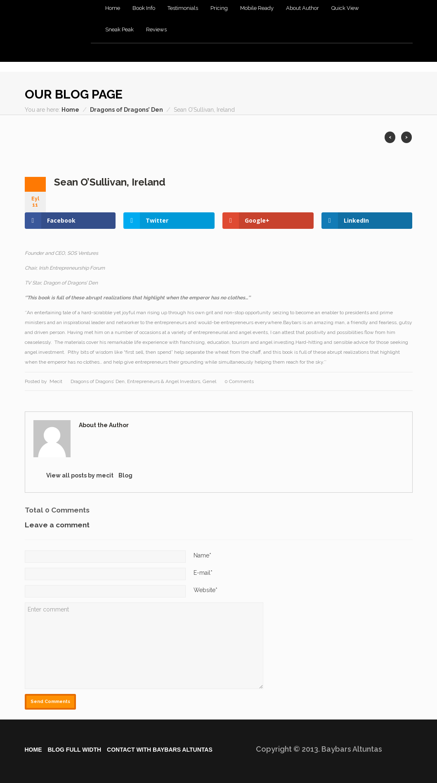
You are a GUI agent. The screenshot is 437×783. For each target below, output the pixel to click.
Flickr (334, 94)
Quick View (345, 8)
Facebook (306, 94)
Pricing (219, 8)
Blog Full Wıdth (75, 749)
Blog (125, 475)
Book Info (143, 8)
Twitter (362, 94)
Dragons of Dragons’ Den (126, 109)
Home (112, 8)
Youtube (390, 94)
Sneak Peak (119, 29)
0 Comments (239, 381)
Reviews (156, 29)
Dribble (320, 94)
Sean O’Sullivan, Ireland (109, 182)
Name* (202, 555)
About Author (302, 8)
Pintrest (404, 94)
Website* (205, 590)
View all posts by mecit (79, 475)
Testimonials (183, 8)
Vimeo (376, 94)
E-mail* (203, 572)
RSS (348, 94)
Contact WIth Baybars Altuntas (160, 749)
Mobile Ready (257, 8)
